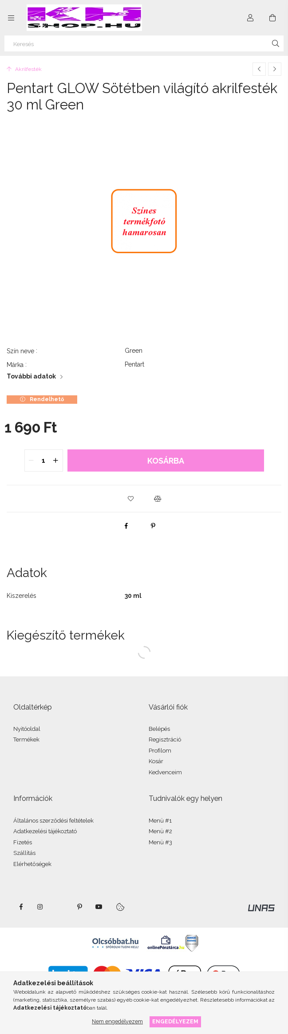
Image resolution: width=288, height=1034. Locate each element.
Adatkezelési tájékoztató (45, 831)
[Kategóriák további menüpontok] (11, 18)
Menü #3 (160, 842)
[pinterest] (153, 525)
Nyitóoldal (26, 729)
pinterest (79, 906)
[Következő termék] (274, 69)
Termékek (26, 739)
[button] (131, 498)
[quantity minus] (31, 460)
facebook (20, 906)
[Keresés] (144, 43)
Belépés (159, 729)
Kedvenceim (165, 772)
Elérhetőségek (32, 864)
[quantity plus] (56, 460)
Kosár (156, 761)
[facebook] (126, 525)
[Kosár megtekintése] (272, 18)
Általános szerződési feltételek (53, 820)
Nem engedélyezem (117, 1021)
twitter (59, 906)
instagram (40, 906)
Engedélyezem (175, 1021)
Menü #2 (160, 831)
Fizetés (22, 842)
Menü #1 (160, 820)
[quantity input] (43, 460)
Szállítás (24, 853)
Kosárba (165, 460)
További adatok (31, 376)
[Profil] (250, 18)
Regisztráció (165, 739)
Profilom (160, 750)
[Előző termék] (259, 69)
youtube (99, 906)
